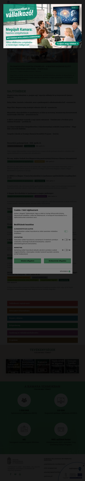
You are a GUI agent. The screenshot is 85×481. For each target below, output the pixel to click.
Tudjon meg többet (67, 43)
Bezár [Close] (74, 8)
